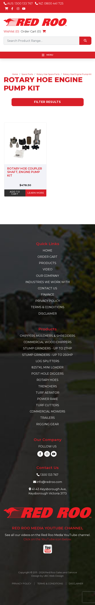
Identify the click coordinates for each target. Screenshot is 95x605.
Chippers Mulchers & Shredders (47, 336)
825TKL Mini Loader (47, 367)
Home (15, 74)
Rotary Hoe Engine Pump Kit (77, 74)
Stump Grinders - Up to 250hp (47, 355)
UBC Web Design (54, 576)
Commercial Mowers (47, 411)
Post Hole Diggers (47, 373)
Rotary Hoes (47, 380)
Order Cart (47, 256)
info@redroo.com (49, 482)
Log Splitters (47, 361)
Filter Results (47, 102)
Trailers (47, 417)
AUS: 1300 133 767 (18, 3)
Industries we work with (47, 282)
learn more (36, 192)
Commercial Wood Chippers (48, 342)
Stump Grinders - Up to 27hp (47, 348)
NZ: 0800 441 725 (49, 3)
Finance (47, 294)
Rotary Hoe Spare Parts (48, 74)
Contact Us (47, 288)
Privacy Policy (47, 301)
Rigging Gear (47, 424)
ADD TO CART (15, 192)
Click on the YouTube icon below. (47, 539)
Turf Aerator (47, 392)
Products (47, 263)
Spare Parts (27, 74)
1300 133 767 (49, 474)
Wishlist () (11, 31)
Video (47, 269)
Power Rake (47, 399)
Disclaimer (47, 313)
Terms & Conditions (47, 307)
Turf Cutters (47, 405)
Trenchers (47, 386)
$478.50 (25, 185)
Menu (47, 55)
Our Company (47, 275)
